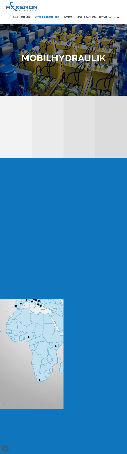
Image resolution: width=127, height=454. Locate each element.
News (79, 17)
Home (15, 17)
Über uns (25, 17)
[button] (5, 448)
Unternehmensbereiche (47, 17)
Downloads (90, 17)
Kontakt (103, 17)
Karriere (68, 17)
